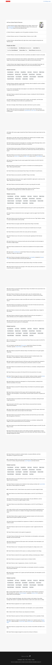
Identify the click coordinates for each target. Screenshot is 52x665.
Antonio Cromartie (10, 76)
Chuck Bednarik (11, 26)
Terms (26, 659)
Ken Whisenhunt (10, 74)
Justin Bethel (25, 76)
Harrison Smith (40, 76)
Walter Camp (41, 72)
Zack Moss (31, 78)
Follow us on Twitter (26, 656)
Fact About (12, 50)
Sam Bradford (24, 74)
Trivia (23, 50)
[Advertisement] (26, 11)
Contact (33, 659)
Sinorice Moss (18, 78)
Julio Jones (30, 72)
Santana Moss (25, 78)
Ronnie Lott (35, 72)
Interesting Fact (35, 50)
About (24, 659)
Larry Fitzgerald (18, 76)
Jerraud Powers (32, 74)
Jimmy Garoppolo (33, 76)
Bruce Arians (38, 74)
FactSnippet (20, 659)
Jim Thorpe (10, 28)
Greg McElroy (23, 72)
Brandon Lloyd (17, 74)
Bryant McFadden (10, 78)
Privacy (29, 659)
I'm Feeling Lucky (47, 1)
